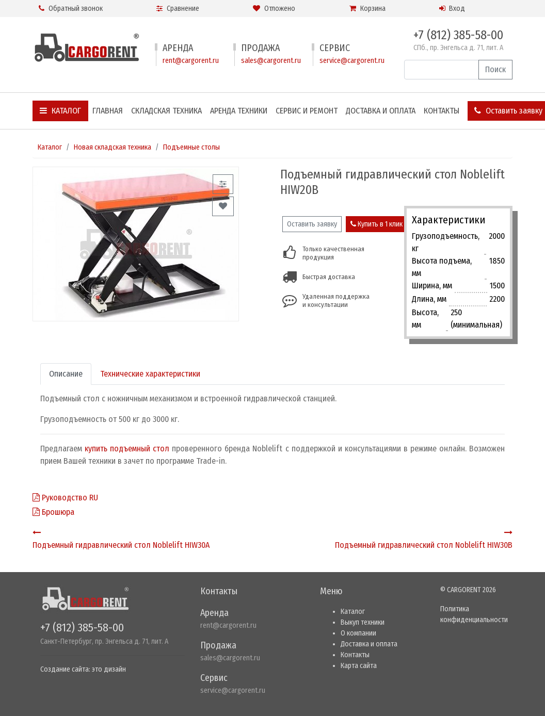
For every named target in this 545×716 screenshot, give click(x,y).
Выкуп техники (362, 622)
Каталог (60, 111)
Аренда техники (238, 111)
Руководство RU (65, 497)
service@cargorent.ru (351, 60)
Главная (107, 111)
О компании (358, 633)
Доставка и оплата (380, 111)
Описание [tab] (66, 374)
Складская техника (166, 111)
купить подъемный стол (127, 448)
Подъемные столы (191, 147)
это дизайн (109, 669)
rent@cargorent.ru (191, 60)
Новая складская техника (112, 147)
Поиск (495, 69)
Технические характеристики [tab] (150, 374)
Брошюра (53, 512)
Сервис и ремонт (307, 111)
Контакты (441, 111)
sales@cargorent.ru (271, 60)
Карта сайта (359, 665)
